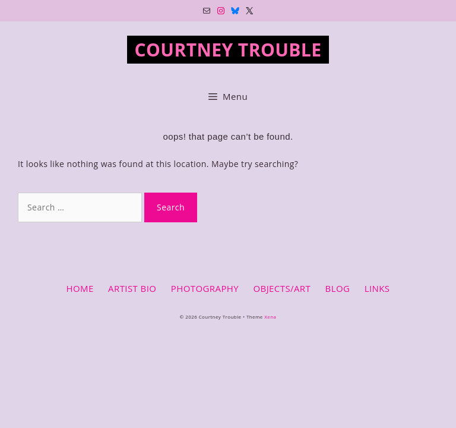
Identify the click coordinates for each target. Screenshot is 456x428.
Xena (270, 316)
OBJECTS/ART (282, 288)
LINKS (377, 288)
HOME (79, 288)
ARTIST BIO (132, 288)
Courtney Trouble (228, 49)
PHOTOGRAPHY (205, 288)
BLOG (337, 288)
